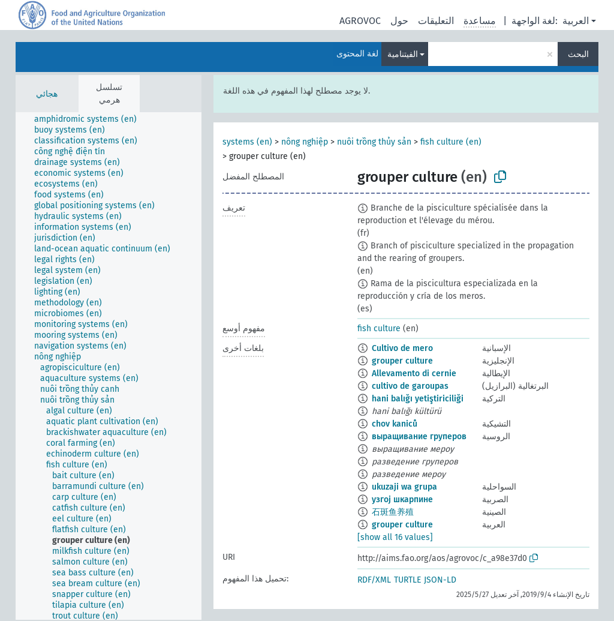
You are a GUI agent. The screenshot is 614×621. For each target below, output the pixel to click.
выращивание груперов (419, 436)
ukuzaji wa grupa (404, 487)
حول (399, 20)
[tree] (108, 366)
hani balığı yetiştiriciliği (417, 399)
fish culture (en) (450, 142)
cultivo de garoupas (410, 386)
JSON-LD (440, 580)
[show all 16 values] (395, 537)
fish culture (379, 328)
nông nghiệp (304, 142)
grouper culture (402, 361)
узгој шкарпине (402, 499)
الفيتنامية (402, 54)
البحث (578, 54)
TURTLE (407, 580)
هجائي (47, 94)
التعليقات (436, 20)
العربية (575, 20)
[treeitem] (91, 119)
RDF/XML (374, 580)
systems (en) (247, 142)
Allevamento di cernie (414, 373)
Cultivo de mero (402, 348)
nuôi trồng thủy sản (374, 142)
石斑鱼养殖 (393, 512)
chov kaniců (394, 424)
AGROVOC (360, 20)
